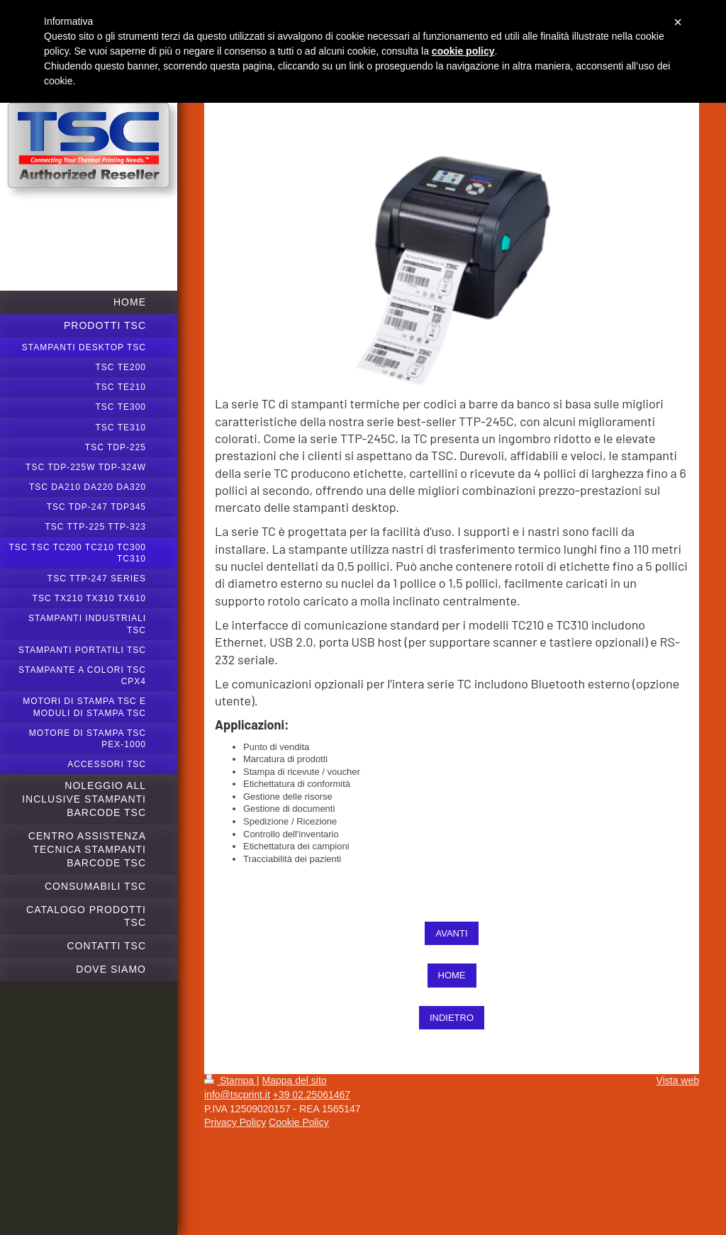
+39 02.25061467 (311, 1094)
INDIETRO (452, 1017)
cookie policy (463, 51)
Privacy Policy (235, 1122)
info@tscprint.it (237, 1094)
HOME (452, 975)
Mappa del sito (294, 1080)
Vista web (678, 1080)
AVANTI (451, 933)
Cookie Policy (299, 1122)
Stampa (230, 1080)
